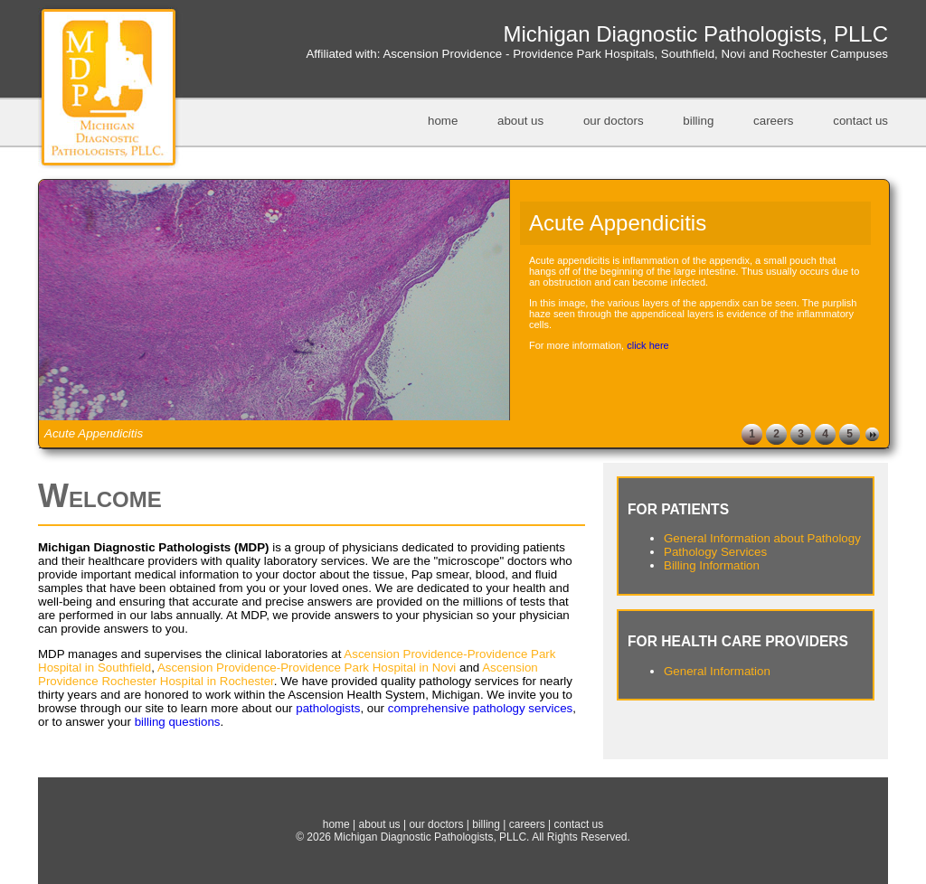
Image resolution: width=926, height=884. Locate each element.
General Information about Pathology (762, 538)
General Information (717, 671)
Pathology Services (715, 552)
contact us (860, 120)
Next (872, 434)
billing (698, 120)
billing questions (178, 722)
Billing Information (712, 565)
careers (773, 120)
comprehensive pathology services (480, 708)
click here (647, 345)
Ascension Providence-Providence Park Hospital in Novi (306, 667)
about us (520, 120)
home (443, 120)
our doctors (613, 120)
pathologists (328, 708)
